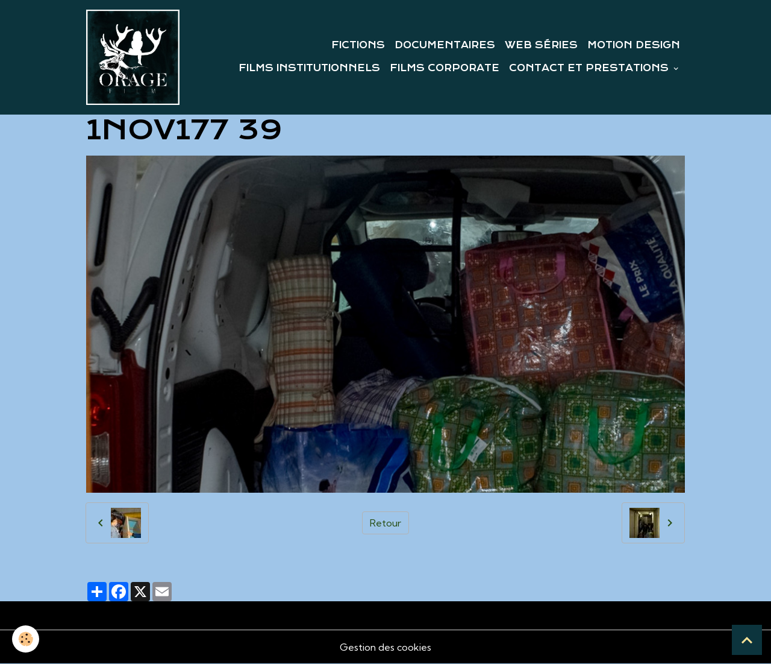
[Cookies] (25, 639)
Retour (385, 523)
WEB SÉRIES (541, 45)
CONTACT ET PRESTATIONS (590, 68)
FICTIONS (358, 45)
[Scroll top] (747, 640)
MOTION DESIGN (633, 45)
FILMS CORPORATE (444, 68)
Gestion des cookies (385, 647)
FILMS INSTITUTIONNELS (309, 68)
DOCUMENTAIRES (445, 45)
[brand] (132, 57)
